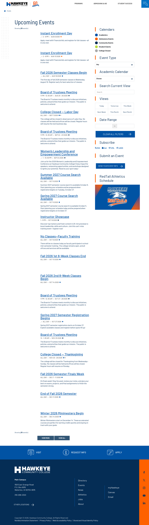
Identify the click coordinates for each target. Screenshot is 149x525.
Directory (82, 480)
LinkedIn (144, 503)
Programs (79, 3)
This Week (127, 106)
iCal (104, 148)
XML (111, 148)
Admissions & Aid (100, 3)
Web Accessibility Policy (62, 520)
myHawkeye (113, 487)
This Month (114, 112)
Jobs (80, 499)
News (80, 490)
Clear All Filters (113, 134)
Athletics (82, 494)
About (81, 504)
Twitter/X (144, 480)
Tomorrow (114, 106)
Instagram (144, 488)
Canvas (111, 492)
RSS (97, 148)
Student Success (125, 3)
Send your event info (108, 166)
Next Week (101, 112)
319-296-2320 (20, 495)
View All (62, 438)
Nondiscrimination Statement (26, 520)
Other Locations (21, 504)
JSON (119, 148)
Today (101, 106)
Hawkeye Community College (23, 4)
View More (46, 438)
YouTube (144, 496)
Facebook (144, 472)
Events (9, 11)
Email (110, 497)
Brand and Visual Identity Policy (85, 520)
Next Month (127, 112)
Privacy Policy (45, 520)
